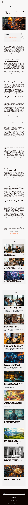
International (14, 497)
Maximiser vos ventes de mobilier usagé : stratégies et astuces (13, 327)
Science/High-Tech (14, 500)
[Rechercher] (14, 494)
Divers (14, 502)
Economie (7, 6)
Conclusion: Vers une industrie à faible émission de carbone (12, 40)
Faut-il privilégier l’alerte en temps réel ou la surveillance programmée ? (14, 255)
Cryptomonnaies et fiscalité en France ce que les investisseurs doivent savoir (12, 423)
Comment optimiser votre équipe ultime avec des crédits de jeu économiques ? (13, 366)
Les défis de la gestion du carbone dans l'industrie (10, 37)
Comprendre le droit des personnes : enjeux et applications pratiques (13, 384)
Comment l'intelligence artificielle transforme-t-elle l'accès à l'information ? (13, 281)
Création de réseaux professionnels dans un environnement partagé (13, 346)
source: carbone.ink (18, 196)
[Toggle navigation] (3, 2)
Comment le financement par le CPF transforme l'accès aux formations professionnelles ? (13, 309)
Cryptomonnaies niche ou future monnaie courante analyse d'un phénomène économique (12, 479)
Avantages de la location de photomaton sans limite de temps (13, 459)
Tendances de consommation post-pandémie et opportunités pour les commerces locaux (13, 404)
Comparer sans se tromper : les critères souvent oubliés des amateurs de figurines (13, 268)
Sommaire (7, 34)
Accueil (3, 6)
